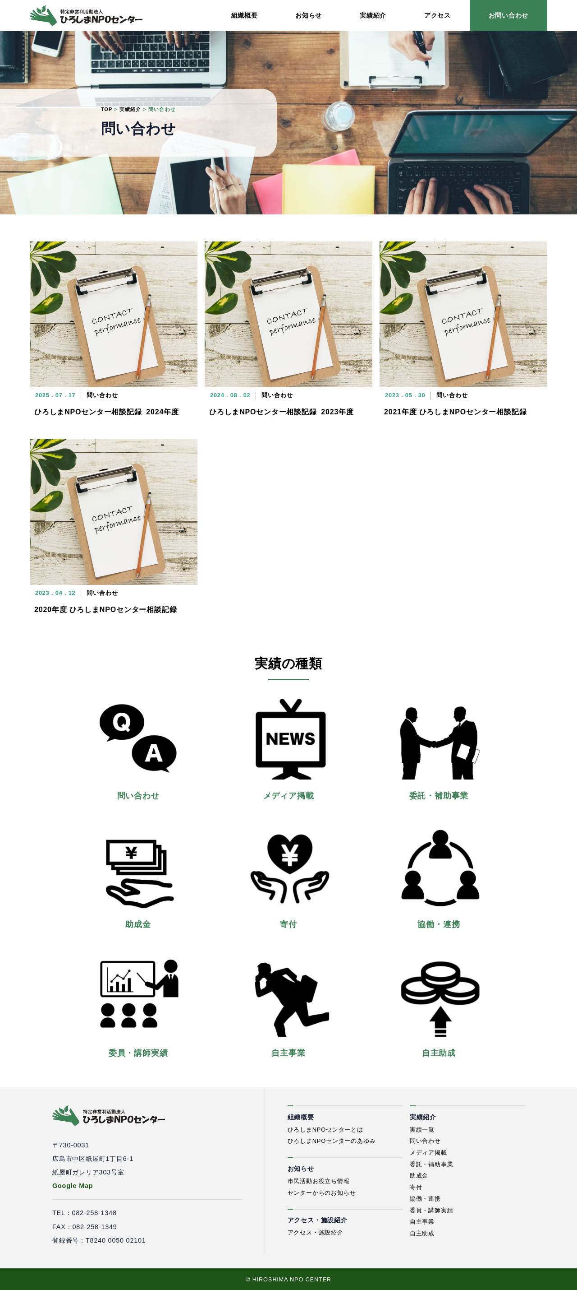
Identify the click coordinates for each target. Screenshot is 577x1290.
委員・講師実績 (431, 1210)
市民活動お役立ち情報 (319, 1181)
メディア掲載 (428, 1152)
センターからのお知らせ (322, 1192)
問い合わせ (425, 1140)
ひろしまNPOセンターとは (325, 1129)
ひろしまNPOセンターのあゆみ (332, 1140)
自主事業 (422, 1221)
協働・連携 (425, 1198)
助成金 (419, 1175)
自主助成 (422, 1233)
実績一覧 (422, 1129)
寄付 (416, 1187)
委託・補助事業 (431, 1164)
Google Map (72, 1185)
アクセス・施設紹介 (315, 1232)
